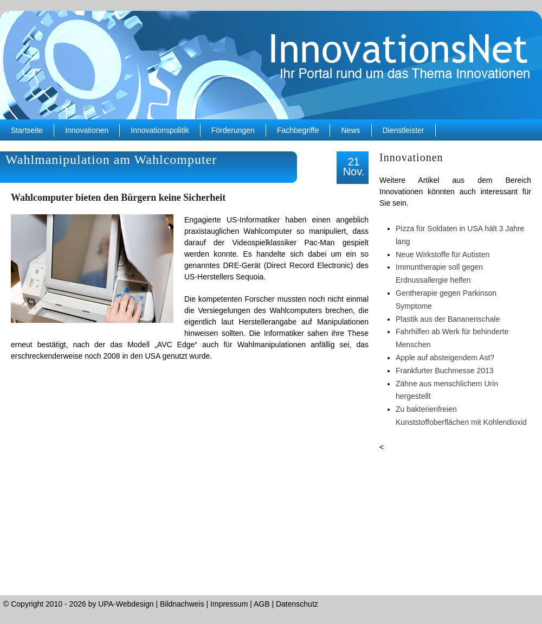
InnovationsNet (271, 65)
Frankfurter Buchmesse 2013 (445, 370)
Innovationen (86, 130)
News (350, 130)
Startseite (27, 130)
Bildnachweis (182, 604)
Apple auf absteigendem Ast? (445, 357)
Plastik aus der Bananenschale (448, 319)
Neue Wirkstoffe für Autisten (442, 254)
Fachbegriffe (298, 130)
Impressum (229, 604)
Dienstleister (403, 130)
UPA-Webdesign (125, 604)
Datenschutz (297, 604)
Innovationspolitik (160, 130)
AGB (262, 604)
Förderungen (233, 130)
